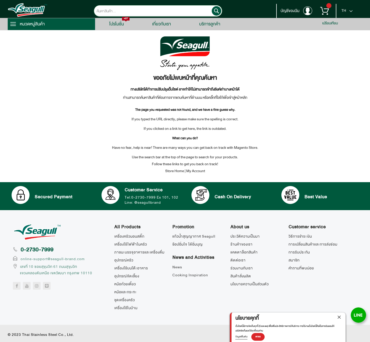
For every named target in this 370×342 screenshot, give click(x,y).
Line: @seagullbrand (143, 202)
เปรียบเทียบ (330, 23)
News (177, 267)
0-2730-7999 (37, 249)
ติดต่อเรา (238, 260)
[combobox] (158, 10)
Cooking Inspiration (190, 275)
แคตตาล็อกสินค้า (244, 252)
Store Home (174, 171)
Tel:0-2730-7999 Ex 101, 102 (151, 197)
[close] (339, 317)
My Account (195, 171)
